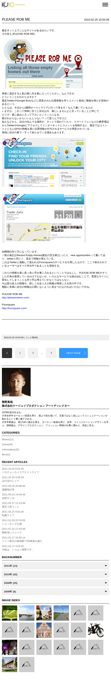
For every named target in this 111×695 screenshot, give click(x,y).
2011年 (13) (10, 565)
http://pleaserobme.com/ (15, 297)
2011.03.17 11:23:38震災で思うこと (13, 505)
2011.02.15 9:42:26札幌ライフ (13, 513)
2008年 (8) (10, 591)
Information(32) (10, 449)
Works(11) (8, 439)
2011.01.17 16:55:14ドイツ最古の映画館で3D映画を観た (22, 539)
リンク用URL (32, 337)
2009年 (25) (10, 583)
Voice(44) (7, 444)
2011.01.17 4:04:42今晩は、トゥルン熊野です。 (18, 548)
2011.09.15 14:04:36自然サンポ (13, 496)
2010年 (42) (10, 574)
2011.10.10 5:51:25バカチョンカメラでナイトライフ (20, 470)
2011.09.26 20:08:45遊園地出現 (13, 487)
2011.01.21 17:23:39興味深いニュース (13, 530)
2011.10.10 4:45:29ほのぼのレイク (13, 479)
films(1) (6, 454)
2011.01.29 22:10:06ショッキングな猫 (13, 522)
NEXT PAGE (73, 353)
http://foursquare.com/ (14, 308)
